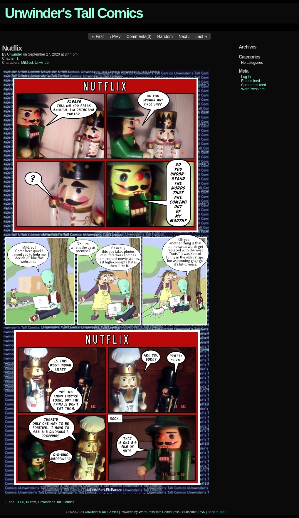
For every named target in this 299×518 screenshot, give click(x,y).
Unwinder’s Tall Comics (56, 502)
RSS (201, 512)
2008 (20, 502)
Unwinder (42, 63)
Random (165, 36)
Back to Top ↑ (217, 512)
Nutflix (31, 502)
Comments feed (253, 85)
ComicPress (170, 512)
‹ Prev (115, 36)
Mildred (27, 63)
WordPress (146, 512)
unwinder (14, 54)
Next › (184, 36)
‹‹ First (98, 36)
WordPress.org (253, 89)
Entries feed (250, 81)
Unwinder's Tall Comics (74, 13)
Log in (246, 77)
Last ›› (201, 36)
